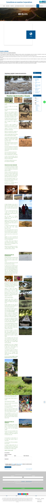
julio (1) (37, 107)
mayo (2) (37, 108)
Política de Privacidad (19, 464)
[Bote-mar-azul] (18, 34)
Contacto (41, 6)
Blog (38, 6)
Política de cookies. (39, 501)
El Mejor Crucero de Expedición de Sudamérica (37, 89)
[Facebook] (18, 494)
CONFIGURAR (42, 498)
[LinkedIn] (24, 494)
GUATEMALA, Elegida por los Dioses (37, 80)
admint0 (6, 74)
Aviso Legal (13, 464)
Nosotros (7, 6)
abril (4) (37, 109)
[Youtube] (22, 494)
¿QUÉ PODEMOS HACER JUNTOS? (19, 6)
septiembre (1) (38, 106)
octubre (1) (37, 101)
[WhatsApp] (25, 494)
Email (15, 455)
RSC (35, 6)
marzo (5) (37, 110)
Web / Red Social (26, 455)
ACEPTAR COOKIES (39, 499)
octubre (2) (37, 104)
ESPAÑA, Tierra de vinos (37, 83)
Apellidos (33, 475)
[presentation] (9, 485)
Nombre (6, 455)
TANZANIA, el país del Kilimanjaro (37, 92)
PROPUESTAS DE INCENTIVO (29, 6)
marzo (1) (37, 99)
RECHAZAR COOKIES (37, 498)
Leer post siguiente (29, 469)
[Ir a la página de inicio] (0, 6)
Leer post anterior (7, 469)
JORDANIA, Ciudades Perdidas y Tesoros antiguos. (38, 85)
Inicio (4, 6)
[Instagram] (27, 494)
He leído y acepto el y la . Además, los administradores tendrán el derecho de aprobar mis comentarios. (18, 464)
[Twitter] (20, 494)
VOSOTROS (12, 6)
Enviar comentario (8, 467)
